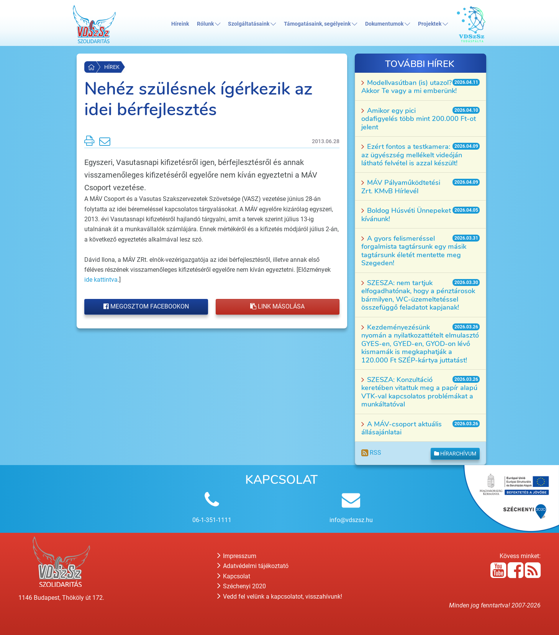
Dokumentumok (387, 24)
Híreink (180, 24)
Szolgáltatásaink (252, 24)
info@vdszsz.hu (351, 520)
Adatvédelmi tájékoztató (253, 566)
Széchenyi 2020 (241, 586)
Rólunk (208, 24)
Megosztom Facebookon (146, 306)
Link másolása (277, 306)
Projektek (433, 24)
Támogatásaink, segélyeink (320, 24)
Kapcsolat (233, 576)
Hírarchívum (455, 454)
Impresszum (236, 556)
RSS (371, 452)
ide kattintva (101, 279)
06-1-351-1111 (211, 520)
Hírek (112, 67)
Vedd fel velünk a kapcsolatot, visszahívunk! (279, 596)
